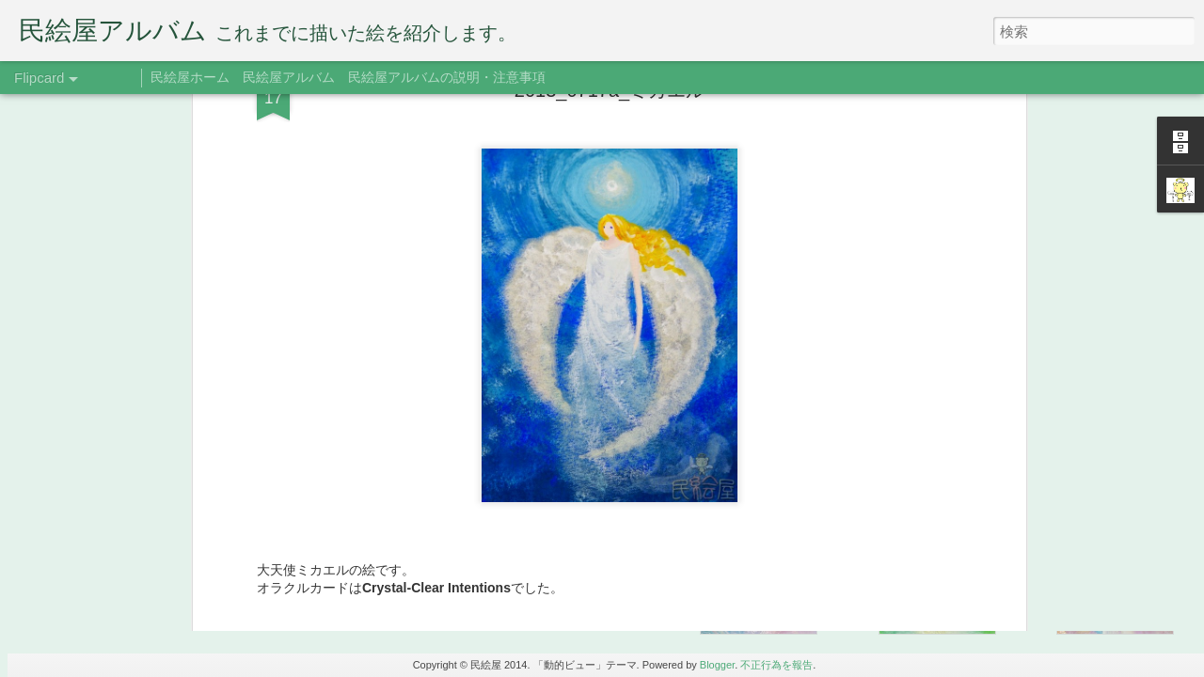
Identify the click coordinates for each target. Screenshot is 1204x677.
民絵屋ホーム (190, 77)
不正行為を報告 (776, 664)
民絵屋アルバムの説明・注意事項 (447, 77)
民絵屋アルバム (289, 77)
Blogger (717, 664)
